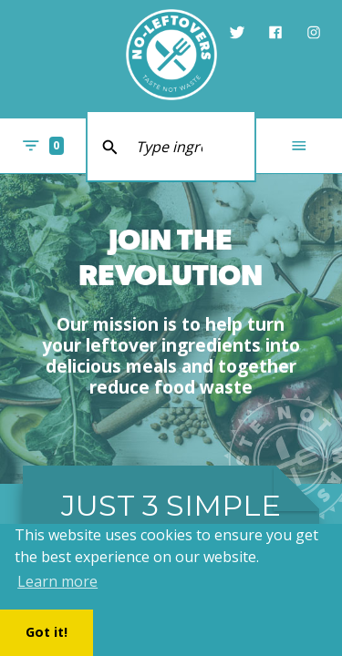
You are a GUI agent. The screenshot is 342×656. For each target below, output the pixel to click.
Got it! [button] (46, 632)
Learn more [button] (57, 581)
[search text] (171, 147)
